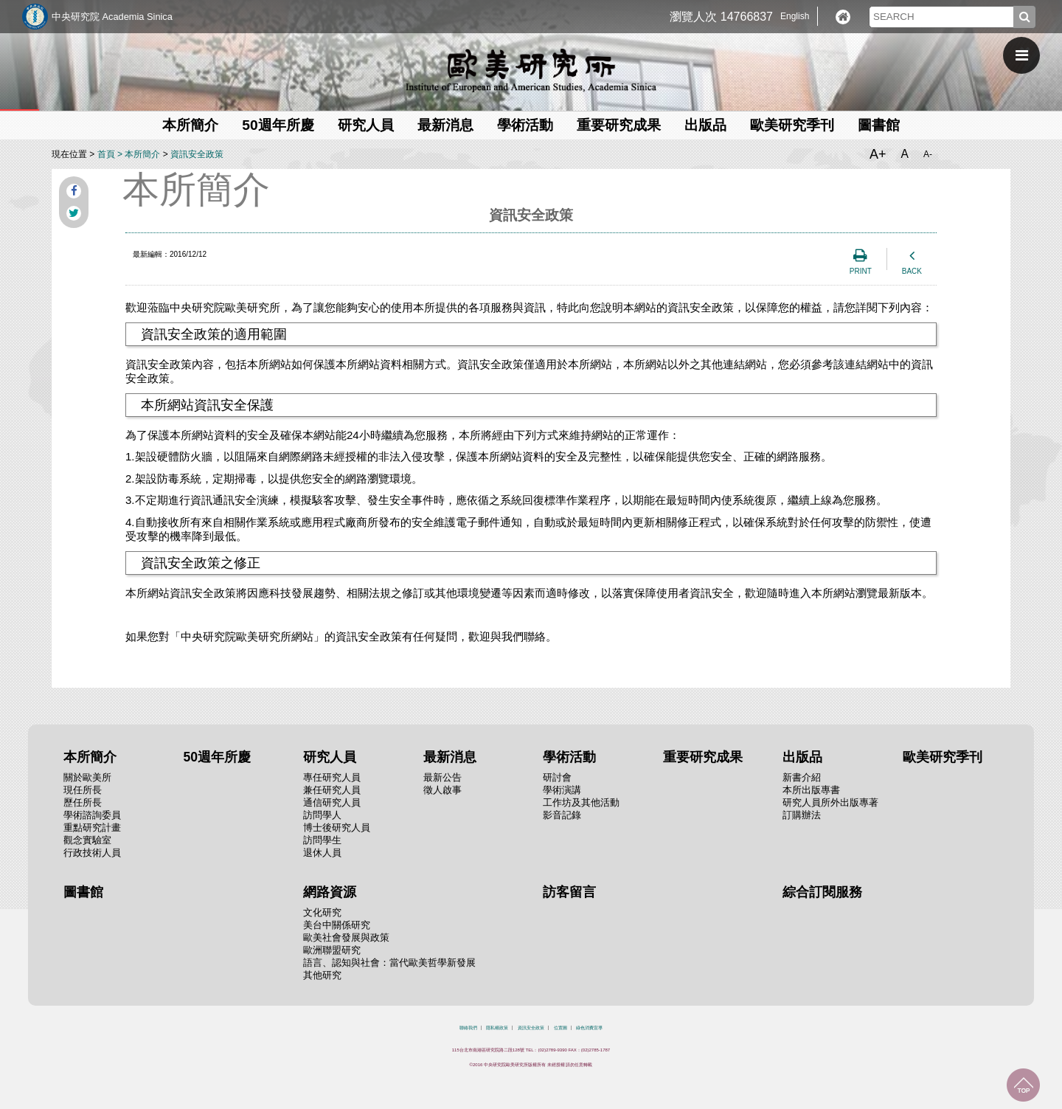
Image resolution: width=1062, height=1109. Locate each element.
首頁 (106, 154)
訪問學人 (322, 814)
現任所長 (82, 789)
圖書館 (879, 125)
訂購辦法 (801, 814)
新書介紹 (801, 777)
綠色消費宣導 (589, 1028)
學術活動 (525, 125)
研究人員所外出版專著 (830, 802)
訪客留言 (569, 892)
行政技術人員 (92, 852)
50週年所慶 (277, 125)
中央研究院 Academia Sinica (112, 16)
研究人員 (366, 125)
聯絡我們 (468, 1028)
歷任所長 (82, 802)
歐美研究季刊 (792, 125)
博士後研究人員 (336, 827)
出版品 (705, 125)
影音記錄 (562, 814)
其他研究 (322, 975)
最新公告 (442, 777)
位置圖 (560, 1028)
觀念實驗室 (87, 840)
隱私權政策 (497, 1028)
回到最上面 (1023, 1085)
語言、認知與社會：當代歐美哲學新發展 (389, 962)
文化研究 (322, 912)
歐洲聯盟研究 (332, 950)
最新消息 (445, 125)
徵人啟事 (442, 789)
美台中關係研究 (336, 924)
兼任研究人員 (332, 789)
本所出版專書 (811, 789)
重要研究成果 (619, 125)
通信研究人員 (332, 802)
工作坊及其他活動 (581, 802)
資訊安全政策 (196, 154)
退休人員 (322, 852)
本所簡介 (190, 125)
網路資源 (329, 892)
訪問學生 (322, 840)
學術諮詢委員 (92, 814)
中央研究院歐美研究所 (531, 70)
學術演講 (562, 789)
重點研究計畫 (92, 827)
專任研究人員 (332, 777)
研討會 (557, 777)
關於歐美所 (87, 777)
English (794, 16)
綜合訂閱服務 (822, 892)
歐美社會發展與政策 (346, 937)
